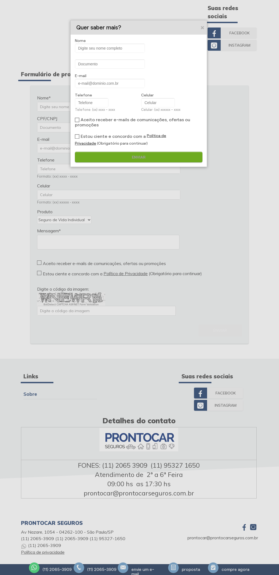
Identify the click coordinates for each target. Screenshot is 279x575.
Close (203, 28)
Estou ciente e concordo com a (113, 136)
